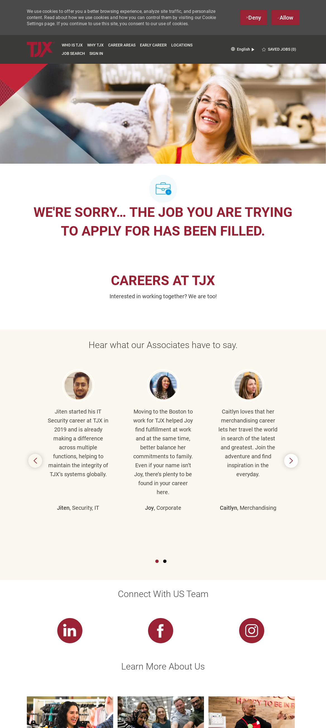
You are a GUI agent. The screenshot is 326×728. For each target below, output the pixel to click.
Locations (181, 45)
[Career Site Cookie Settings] (160, 698)
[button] (242, 49)
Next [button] (291, 391)
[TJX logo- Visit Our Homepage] (41, 49)
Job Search (73, 53)
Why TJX (95, 45)
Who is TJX (72, 45)
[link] (70, 490)
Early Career (153, 45)
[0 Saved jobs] (279, 49)
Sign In (96, 53)
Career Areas (121, 45)
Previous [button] (35, 391)
